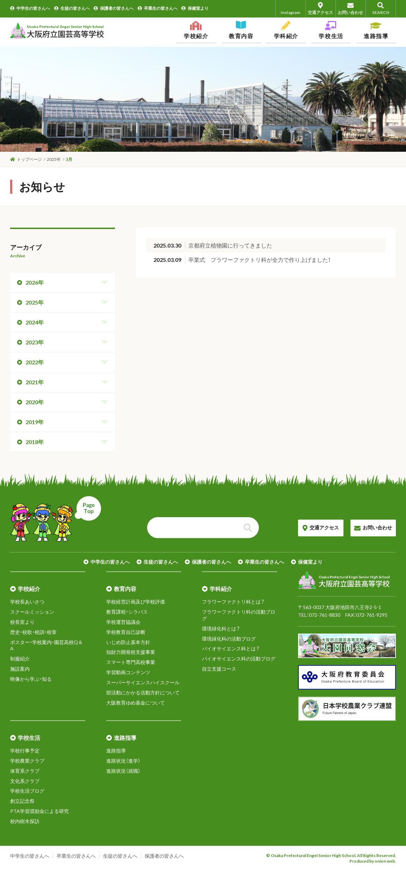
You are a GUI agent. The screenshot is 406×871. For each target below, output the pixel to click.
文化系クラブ (24, 781)
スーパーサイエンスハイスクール (143, 682)
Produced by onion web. (372, 861)
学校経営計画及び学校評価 (135, 602)
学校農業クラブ (27, 761)
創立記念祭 (22, 801)
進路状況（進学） (123, 761)
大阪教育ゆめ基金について (135, 703)
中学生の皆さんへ (30, 8)
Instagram (290, 8)
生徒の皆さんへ (72, 8)
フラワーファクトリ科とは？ (233, 602)
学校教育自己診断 (125, 632)
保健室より (195, 8)
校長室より (22, 622)
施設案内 (20, 669)
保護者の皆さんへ (113, 8)
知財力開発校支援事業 (130, 652)
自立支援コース (219, 669)
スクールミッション (32, 612)
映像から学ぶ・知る (31, 679)
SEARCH (381, 8)
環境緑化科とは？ (221, 628)
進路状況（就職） (123, 771)
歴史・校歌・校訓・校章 (33, 632)
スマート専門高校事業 (130, 662)
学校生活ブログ (27, 791)
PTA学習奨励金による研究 (39, 811)
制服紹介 (20, 659)
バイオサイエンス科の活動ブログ (238, 659)
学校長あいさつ (27, 602)
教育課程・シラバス (127, 612)
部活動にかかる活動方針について (143, 692)
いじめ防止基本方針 (128, 642)
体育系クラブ (24, 771)
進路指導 (116, 751)
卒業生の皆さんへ (157, 8)
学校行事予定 (24, 751)
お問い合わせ (350, 8)
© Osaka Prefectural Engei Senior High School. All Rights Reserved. (331, 855)
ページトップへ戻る (55, 519)
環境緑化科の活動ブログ (229, 639)
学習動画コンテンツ (128, 672)
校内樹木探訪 (24, 821)
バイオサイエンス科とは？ (231, 648)
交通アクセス (320, 8)
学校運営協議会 (123, 622)
